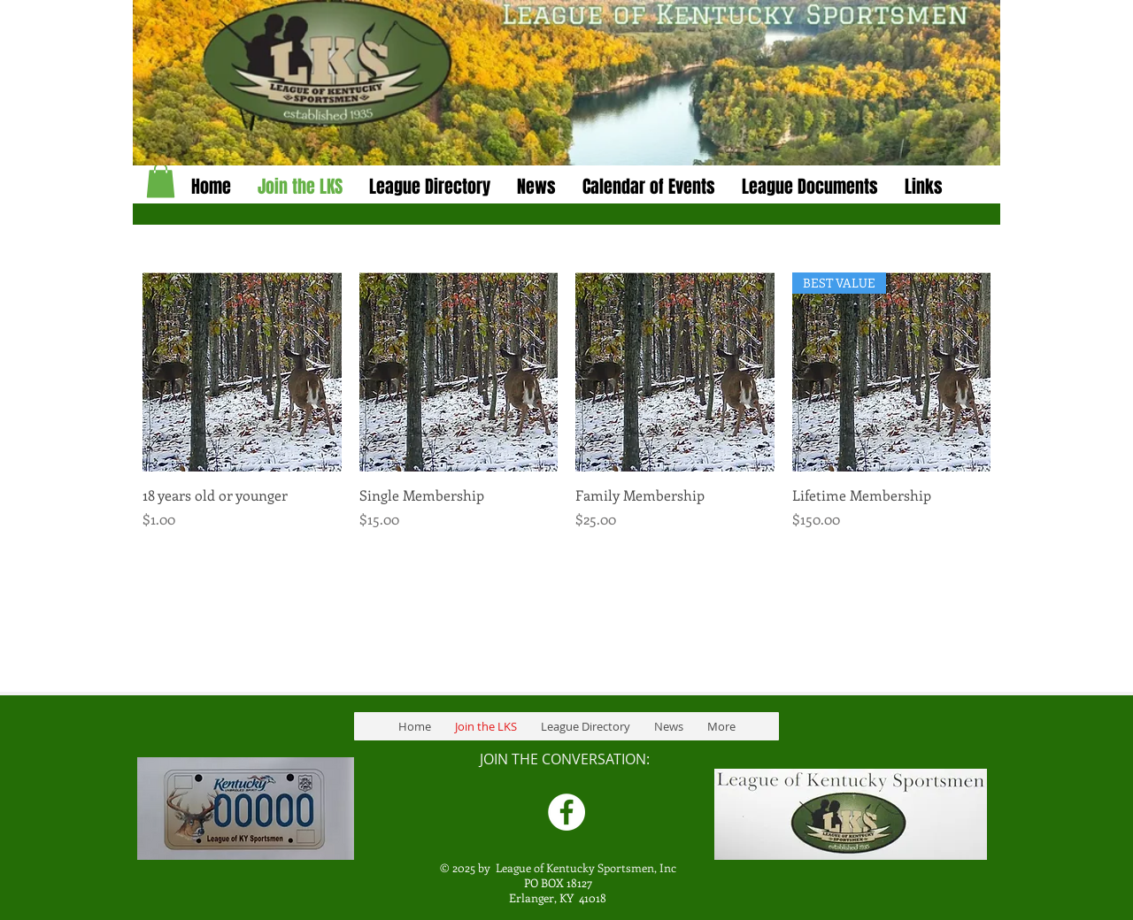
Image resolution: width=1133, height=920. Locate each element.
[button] (536, 187)
